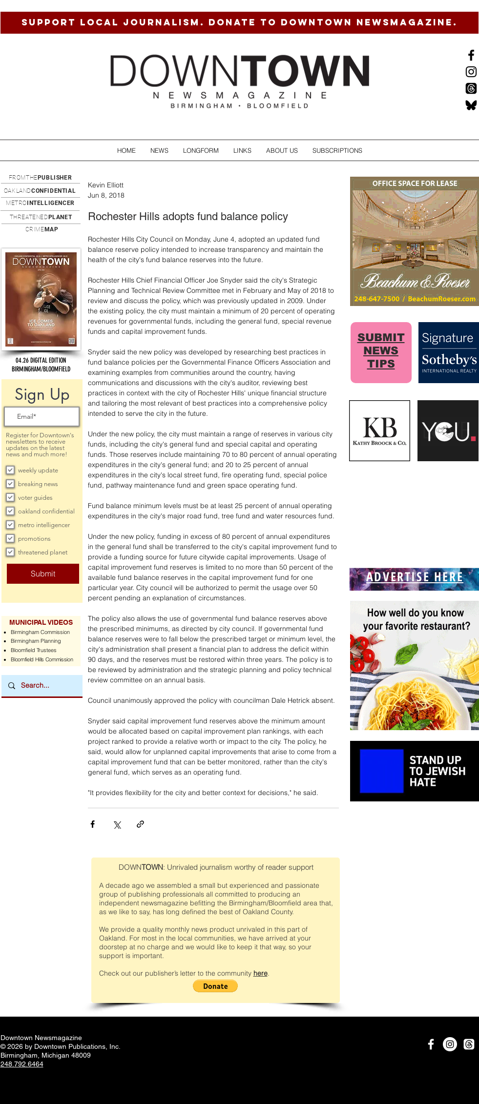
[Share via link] (140, 824)
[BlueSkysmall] (471, 105)
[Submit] (43, 574)
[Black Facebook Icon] (471, 55)
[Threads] (471, 88)
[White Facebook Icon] (431, 1044)
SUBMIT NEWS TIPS (381, 350)
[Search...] (41, 685)
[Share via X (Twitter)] (116, 824)
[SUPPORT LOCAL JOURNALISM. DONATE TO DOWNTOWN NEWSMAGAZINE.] (239, 23)
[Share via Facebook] (92, 824)
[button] (159, 150)
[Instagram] (471, 71)
